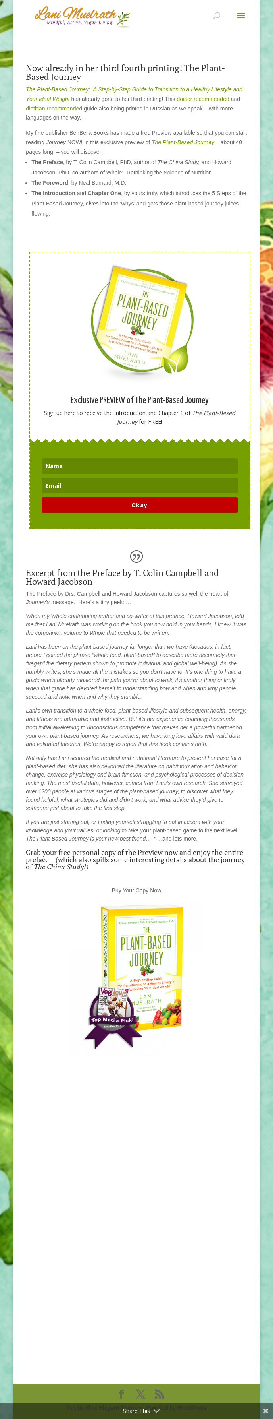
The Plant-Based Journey (183, 142)
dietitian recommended (54, 108)
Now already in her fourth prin (94, 68)
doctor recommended (204, 99)
